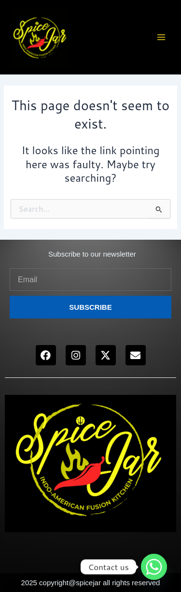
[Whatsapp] (154, 567)
